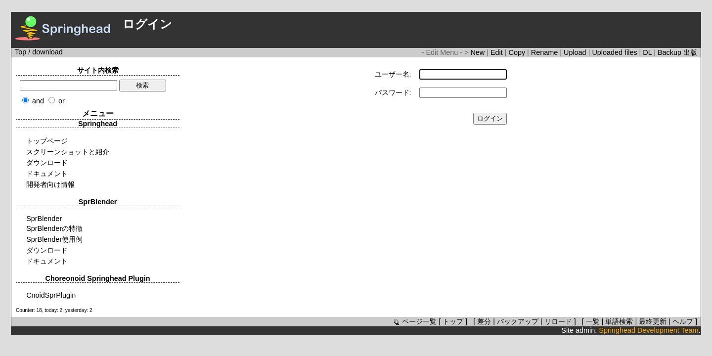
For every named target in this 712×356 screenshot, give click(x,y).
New (478, 52)
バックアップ (517, 321)
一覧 (593, 321)
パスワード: (393, 92)
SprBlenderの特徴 (54, 228)
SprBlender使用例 (54, 239)
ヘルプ (682, 321)
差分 (484, 321)
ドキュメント (47, 174)
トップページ (47, 141)
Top (20, 52)
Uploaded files (615, 52)
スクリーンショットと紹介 (67, 152)
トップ (453, 321)
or (61, 101)
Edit (497, 52)
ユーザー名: (393, 74)
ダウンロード (47, 163)
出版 (690, 52)
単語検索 (619, 321)
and (38, 101)
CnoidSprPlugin (51, 295)
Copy (518, 52)
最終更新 (653, 321)
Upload (576, 52)
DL (648, 52)
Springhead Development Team (648, 330)
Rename (545, 52)
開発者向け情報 (50, 184)
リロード (558, 321)
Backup (670, 52)
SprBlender (44, 218)
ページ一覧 (414, 321)
